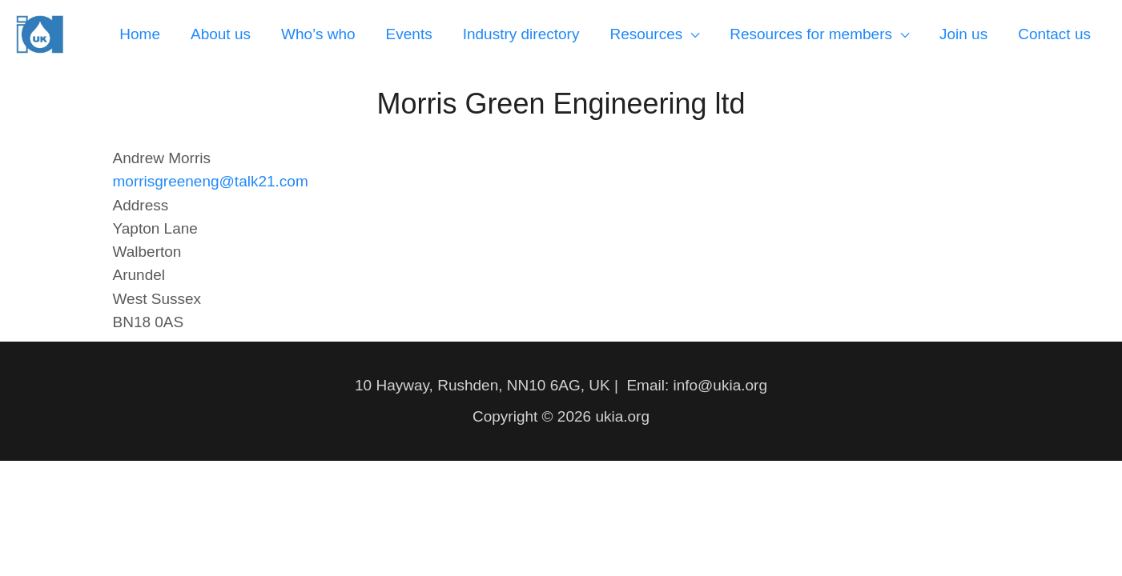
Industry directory (521, 34)
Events (409, 34)
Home (139, 34)
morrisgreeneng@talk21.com (210, 181)
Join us (963, 34)
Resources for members (811, 34)
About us (221, 34)
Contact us (1054, 34)
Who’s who (318, 34)
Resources (645, 34)
